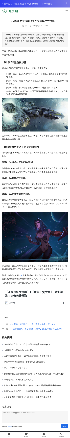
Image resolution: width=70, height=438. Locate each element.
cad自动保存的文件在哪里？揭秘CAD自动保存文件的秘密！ (36, 329)
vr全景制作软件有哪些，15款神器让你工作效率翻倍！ (27, 397)
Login (9, 426)
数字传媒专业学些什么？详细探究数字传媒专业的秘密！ (29, 391)
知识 (26, 26)
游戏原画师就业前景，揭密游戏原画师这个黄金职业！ (28, 356)
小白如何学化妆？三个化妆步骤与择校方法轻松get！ (27, 344)
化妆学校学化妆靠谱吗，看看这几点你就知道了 (25, 362)
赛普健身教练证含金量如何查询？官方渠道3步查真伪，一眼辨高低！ (34, 374)
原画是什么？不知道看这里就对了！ (20, 379)
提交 (64, 426)
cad (21, 275)
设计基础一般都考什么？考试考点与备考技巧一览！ (33, 324)
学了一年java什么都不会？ (15, 368)
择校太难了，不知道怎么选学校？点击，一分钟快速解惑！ (28, 4)
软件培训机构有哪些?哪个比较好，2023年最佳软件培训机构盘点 (32, 385)
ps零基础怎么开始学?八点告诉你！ (19, 350)
